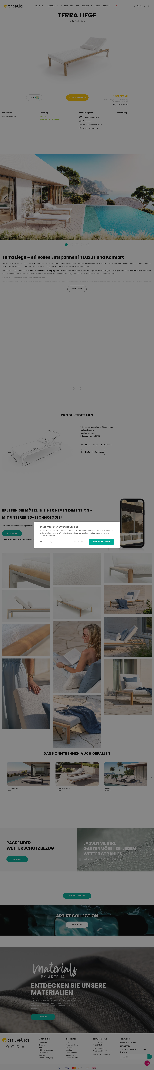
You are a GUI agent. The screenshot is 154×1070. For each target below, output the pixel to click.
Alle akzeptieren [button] (101, 542)
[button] (46, 542)
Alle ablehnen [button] (78, 541)
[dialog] (77, 535)
